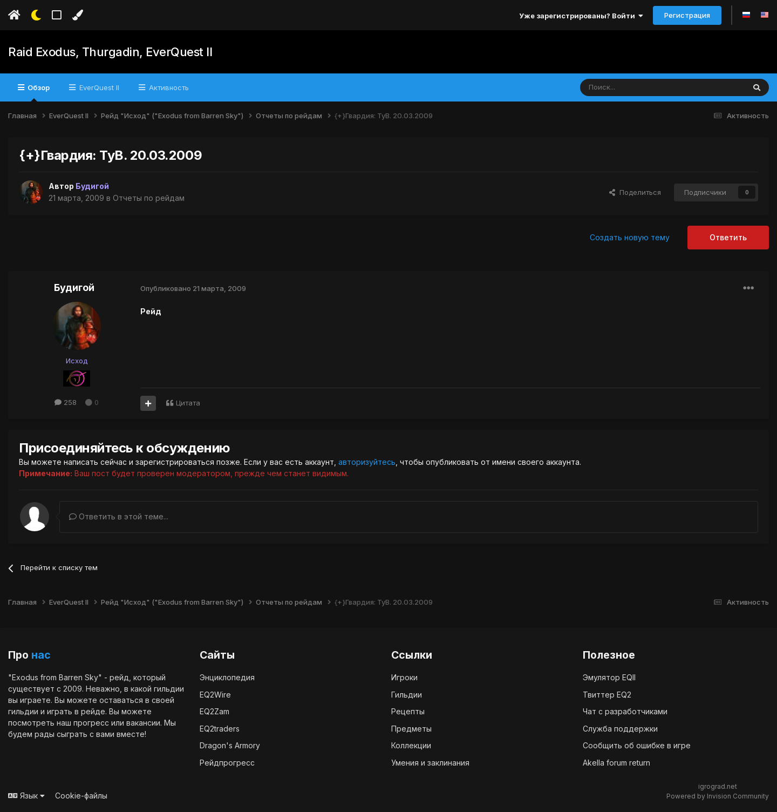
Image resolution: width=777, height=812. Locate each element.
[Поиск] (637, 87)
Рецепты (408, 710)
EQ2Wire (215, 694)
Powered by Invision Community (717, 796)
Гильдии (406, 694)
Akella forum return (616, 762)
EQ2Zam (214, 710)
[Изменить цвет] (77, 15)
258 (65, 402)
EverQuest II (98, 87)
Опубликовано (193, 288)
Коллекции (411, 744)
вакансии (143, 722)
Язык (26, 795)
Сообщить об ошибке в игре (637, 744)
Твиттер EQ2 (607, 694)
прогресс (91, 722)
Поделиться (635, 192)
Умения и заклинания (430, 762)
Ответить (728, 237)
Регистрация (687, 15)
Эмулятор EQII (609, 676)
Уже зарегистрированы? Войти (581, 15)
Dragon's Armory (230, 744)
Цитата (188, 402)
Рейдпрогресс (227, 762)
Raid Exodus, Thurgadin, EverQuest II (110, 52)
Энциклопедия (227, 676)
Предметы (411, 728)
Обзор (38, 92)
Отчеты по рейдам (149, 197)
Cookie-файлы (81, 795)
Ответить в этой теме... (118, 516)
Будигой (74, 287)
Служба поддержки (620, 728)
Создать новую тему (630, 237)
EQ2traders (220, 728)
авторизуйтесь (367, 461)
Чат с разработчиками (625, 710)
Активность (168, 87)
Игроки (404, 676)
